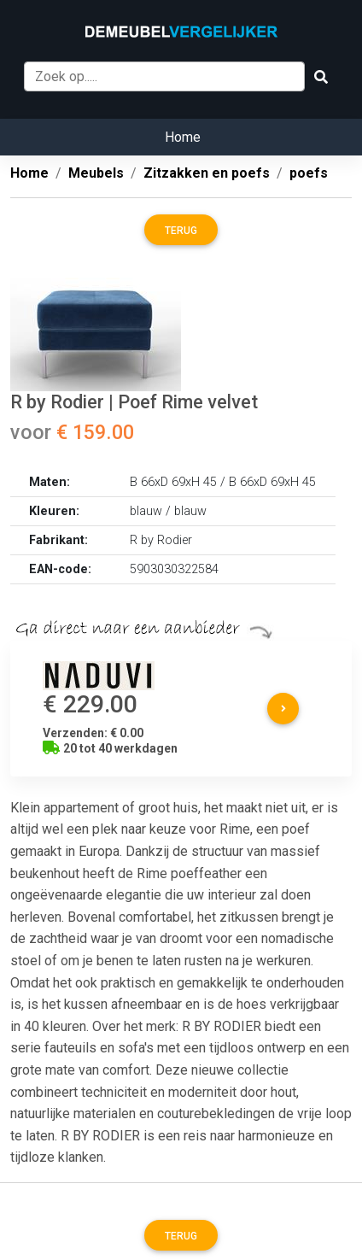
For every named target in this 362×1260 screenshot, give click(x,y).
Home (183, 137)
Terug (181, 231)
